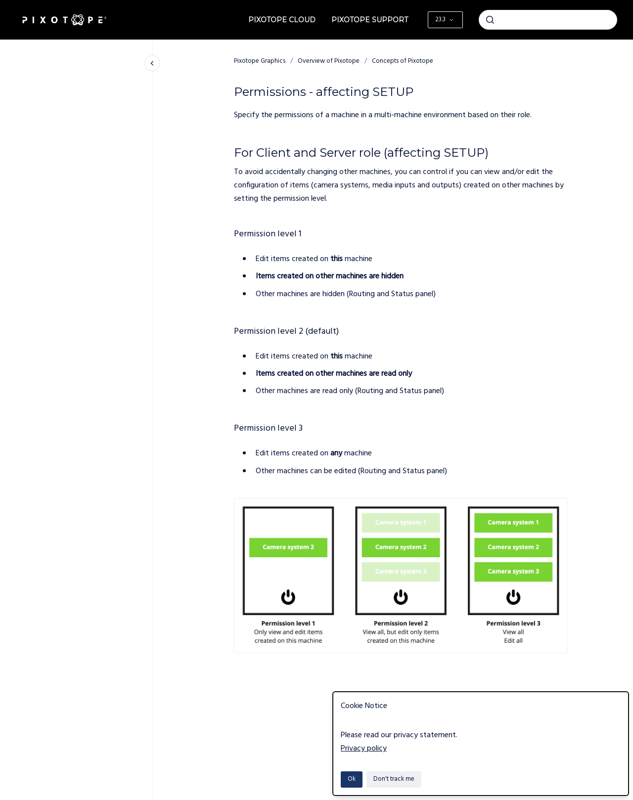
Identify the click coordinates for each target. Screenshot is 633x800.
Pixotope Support (369, 19)
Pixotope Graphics (259, 61)
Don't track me (393, 779)
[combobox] (548, 19)
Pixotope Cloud (282, 19)
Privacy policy (364, 748)
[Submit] (490, 20)
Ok (352, 779)
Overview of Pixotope (329, 61)
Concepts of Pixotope (402, 61)
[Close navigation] (152, 63)
